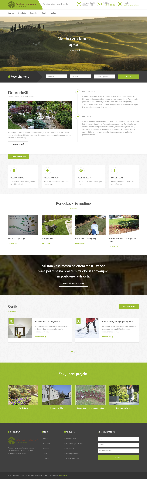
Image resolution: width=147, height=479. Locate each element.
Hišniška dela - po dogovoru (47, 321)
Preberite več (18, 144)
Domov (11, 13)
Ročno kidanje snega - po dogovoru (118, 321)
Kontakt (53, 13)
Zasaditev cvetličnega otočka (90, 408)
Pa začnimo (73, 50)
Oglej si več (12, 243)
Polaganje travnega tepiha (87, 238)
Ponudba (33, 13)
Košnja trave (47, 238)
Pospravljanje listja (16, 238)
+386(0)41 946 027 (109, 5)
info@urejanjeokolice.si (131, 5)
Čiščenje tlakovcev (124, 408)
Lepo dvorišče (56, 408)
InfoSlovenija (62, 475)
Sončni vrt (23, 408)
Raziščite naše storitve (73, 284)
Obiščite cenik (129, 306)
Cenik (43, 13)
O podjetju (22, 13)
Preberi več (40, 337)
